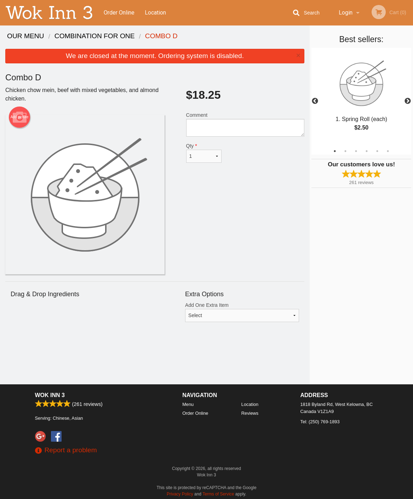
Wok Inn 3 (50, 395)
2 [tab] (345, 151)
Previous (315, 101)
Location (155, 12)
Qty (204, 153)
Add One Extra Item (242, 312)
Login (345, 12)
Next (407, 101)
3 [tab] (356, 151)
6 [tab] (387, 151)
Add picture (20, 117)
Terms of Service (218, 494)
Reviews (249, 413)
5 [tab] (377, 151)
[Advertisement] (154, 361)
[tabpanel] (361, 97)
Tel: (320, 421)
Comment (245, 124)
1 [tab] (334, 151)
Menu (188, 404)
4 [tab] (366, 151)
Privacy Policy (180, 494)
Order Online (119, 12)
